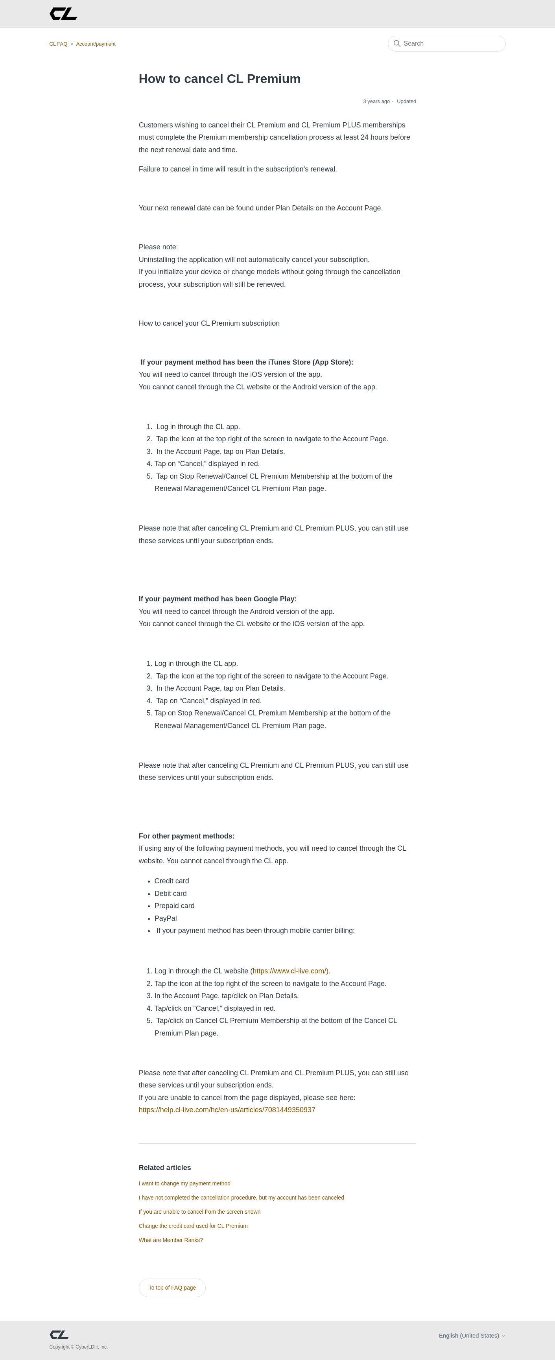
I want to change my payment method (184, 1183)
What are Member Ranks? (171, 1240)
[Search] (447, 44)
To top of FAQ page (172, 1287)
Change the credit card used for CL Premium (193, 1226)
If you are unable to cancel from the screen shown (200, 1212)
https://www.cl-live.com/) (290, 971)
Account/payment (95, 44)
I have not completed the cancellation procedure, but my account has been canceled (241, 1197)
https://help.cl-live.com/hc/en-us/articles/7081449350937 (227, 1110)
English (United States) (472, 1335)
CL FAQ (59, 44)
